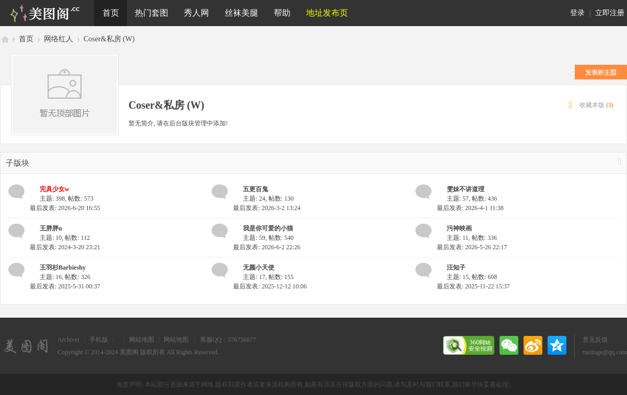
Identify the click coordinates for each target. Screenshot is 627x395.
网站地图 (141, 339)
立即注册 (609, 13)
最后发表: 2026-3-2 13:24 (266, 208)
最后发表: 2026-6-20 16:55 (65, 208)
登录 (577, 13)
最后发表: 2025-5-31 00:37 (65, 286)
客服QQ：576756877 (228, 339)
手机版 (98, 339)
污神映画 (459, 228)
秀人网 (196, 12)
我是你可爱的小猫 (268, 228)
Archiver (68, 339)
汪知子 (456, 267)
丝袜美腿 (241, 12)
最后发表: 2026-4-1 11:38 (470, 208)
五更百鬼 (255, 189)
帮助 (282, 12)
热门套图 (151, 12)
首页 (110, 12)
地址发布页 (327, 12)
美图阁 (4, 39)
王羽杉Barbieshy (63, 267)
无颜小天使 (258, 267)
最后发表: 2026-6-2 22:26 (266, 247)
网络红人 (58, 39)
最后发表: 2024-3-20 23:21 (65, 247)
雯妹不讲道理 (465, 189)
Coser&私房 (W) (109, 39)
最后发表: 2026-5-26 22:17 (472, 247)
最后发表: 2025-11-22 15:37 (473, 286)
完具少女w (54, 189)
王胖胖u (51, 228)
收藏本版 (596, 105)
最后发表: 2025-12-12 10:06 (270, 286)
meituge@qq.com (605, 352)
